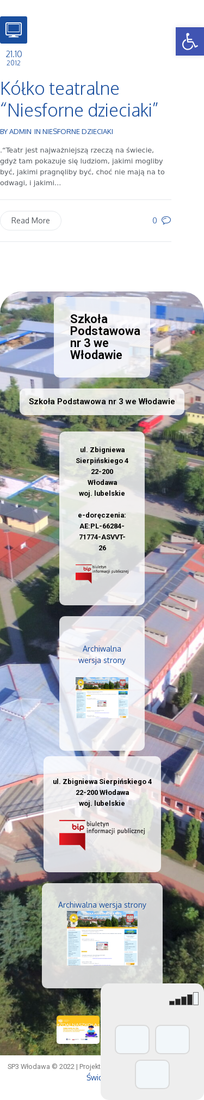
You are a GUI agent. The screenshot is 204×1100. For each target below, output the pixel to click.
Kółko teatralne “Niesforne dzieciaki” (79, 99)
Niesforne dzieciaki (77, 131)
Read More (30, 220)
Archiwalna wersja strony (102, 904)
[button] (190, 41)
